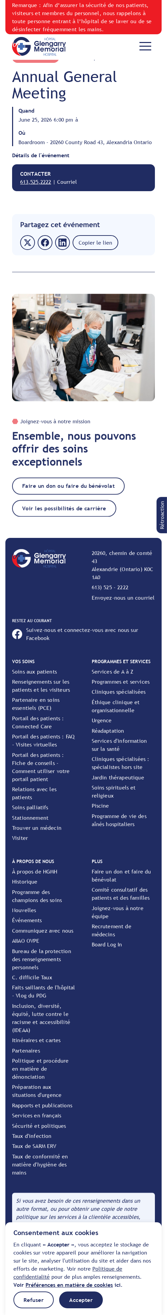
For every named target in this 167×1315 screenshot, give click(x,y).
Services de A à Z (113, 677)
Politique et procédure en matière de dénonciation (40, 1075)
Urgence (102, 726)
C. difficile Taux (32, 983)
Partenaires (26, 1056)
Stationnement (30, 824)
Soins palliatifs (30, 813)
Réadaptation (108, 736)
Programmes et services (121, 688)
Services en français (36, 1122)
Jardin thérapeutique (118, 783)
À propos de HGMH (34, 878)
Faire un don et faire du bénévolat (121, 882)
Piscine (100, 812)
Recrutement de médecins (111, 936)
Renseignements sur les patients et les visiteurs (41, 692)
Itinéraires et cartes (36, 1046)
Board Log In (107, 951)
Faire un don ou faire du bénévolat (68, 492)
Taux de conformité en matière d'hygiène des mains (40, 1170)
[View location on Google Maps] (123, 571)
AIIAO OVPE (26, 947)
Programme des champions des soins (37, 902)
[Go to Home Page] (39, 46)
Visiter (20, 844)
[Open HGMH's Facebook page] (83, 640)
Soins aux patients (34, 677)
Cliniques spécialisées (119, 698)
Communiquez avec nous (42, 937)
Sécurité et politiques (39, 1132)
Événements (27, 926)
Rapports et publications (42, 1111)
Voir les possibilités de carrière (64, 514)
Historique (25, 888)
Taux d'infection (32, 1142)
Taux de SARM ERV (34, 1152)
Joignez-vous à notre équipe (117, 918)
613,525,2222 (35, 181)
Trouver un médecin (36, 834)
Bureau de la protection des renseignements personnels (41, 965)
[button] (162, 515)
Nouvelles (24, 916)
